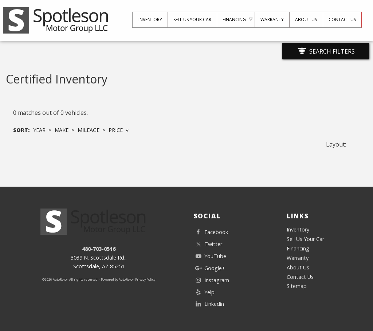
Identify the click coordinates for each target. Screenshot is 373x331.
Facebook (211, 232)
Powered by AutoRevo (117, 279)
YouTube (210, 256)
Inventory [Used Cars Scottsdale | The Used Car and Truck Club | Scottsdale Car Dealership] (148, 19)
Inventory (298, 229)
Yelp (204, 292)
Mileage (88, 129)
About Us (298, 267)
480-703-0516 (98, 248)
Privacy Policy (145, 279)
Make (62, 129)
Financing (298, 248)
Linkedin (209, 303)
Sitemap (297, 286)
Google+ (209, 268)
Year (39, 129)
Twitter (208, 244)
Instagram (211, 280)
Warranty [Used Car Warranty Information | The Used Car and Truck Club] (271, 19)
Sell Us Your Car (190, 19)
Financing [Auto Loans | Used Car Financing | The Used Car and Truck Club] (233, 19)
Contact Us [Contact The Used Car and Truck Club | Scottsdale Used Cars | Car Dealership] (342, 19)
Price (116, 129)
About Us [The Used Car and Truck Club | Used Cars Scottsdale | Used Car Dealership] (305, 19)
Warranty (298, 257)
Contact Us (300, 276)
